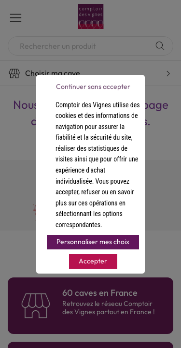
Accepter (93, 261)
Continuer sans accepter (93, 86)
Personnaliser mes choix (92, 241)
